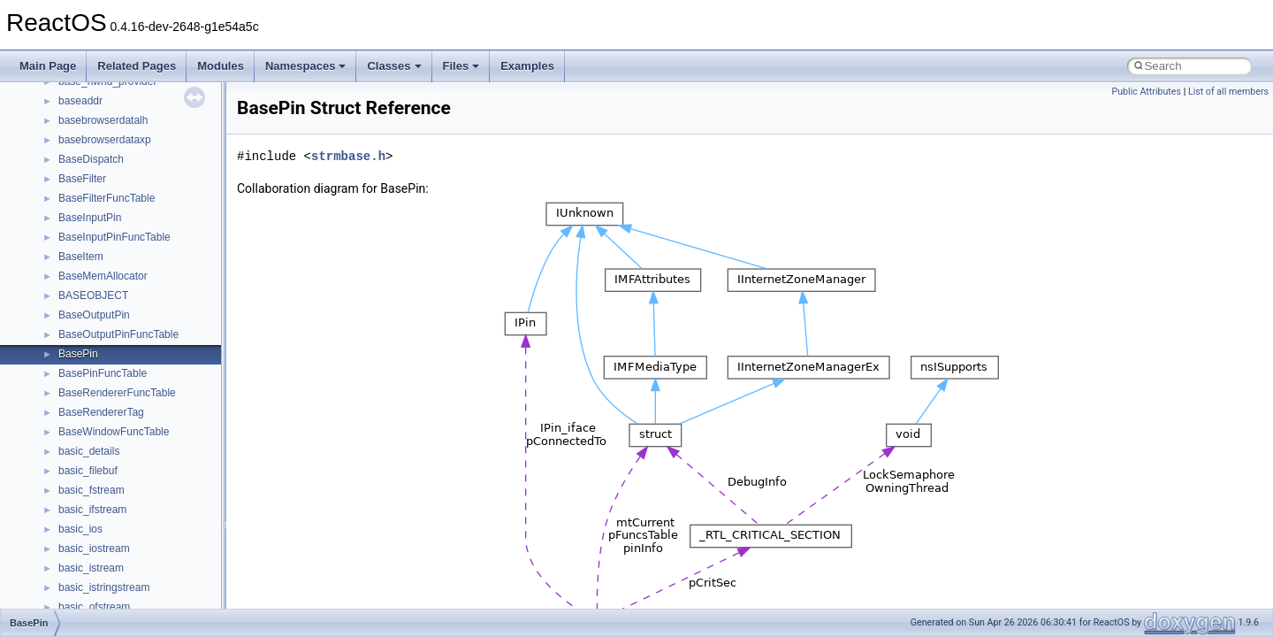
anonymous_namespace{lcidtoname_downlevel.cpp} (182, 218)
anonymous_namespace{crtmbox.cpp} (148, 121)
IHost (70, 569)
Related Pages (136, 66)
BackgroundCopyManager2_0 (128, 452)
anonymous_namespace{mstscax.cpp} (149, 238)
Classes (394, 66)
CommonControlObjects (115, 491)
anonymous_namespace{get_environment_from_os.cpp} (191, 160)
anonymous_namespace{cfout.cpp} (141, 102)
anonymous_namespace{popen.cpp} (144, 277)
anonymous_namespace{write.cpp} (141, 374)
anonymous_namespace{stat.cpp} (138, 316)
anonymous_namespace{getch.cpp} (142, 179)
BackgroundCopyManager (119, 432)
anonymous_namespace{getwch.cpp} (146, 199)
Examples (527, 66)
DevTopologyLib (95, 510)
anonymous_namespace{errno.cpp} (141, 140)
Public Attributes (1146, 91)
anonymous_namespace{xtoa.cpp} (139, 394)
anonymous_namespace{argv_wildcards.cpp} (164, 82)
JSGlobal (80, 608)
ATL (67, 413)
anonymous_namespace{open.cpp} (141, 257)
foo (65, 530)
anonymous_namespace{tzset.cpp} (141, 355)
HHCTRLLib (87, 549)
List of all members (1228, 91)
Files (461, 66)
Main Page (47, 66)
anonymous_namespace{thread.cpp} (144, 335)
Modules (220, 66)
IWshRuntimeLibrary (106, 588)
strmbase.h (348, 156)
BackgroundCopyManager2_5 (128, 471)
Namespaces (306, 66)
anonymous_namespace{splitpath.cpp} (149, 296)
